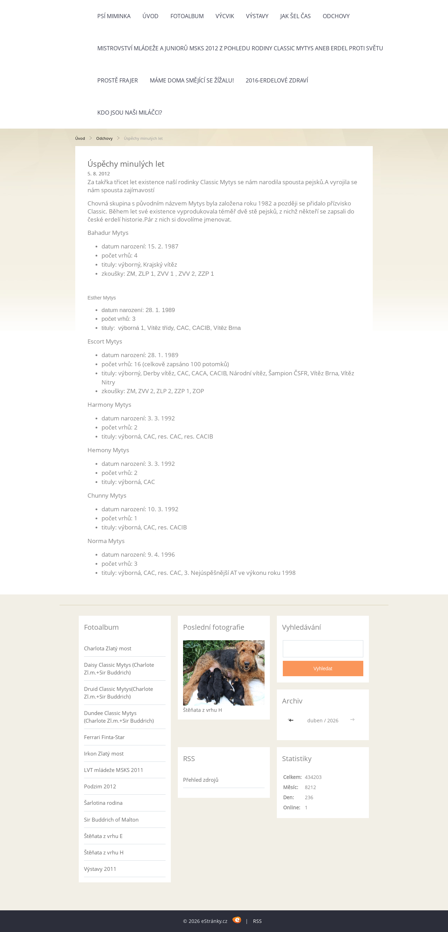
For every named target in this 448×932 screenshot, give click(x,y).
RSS (257, 921)
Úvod (150, 16)
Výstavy (257, 16)
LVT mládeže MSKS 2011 (114, 769)
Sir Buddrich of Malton (111, 819)
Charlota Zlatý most (107, 648)
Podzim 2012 (100, 786)
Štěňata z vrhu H (104, 852)
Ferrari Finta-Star (104, 737)
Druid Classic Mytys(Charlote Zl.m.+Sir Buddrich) (118, 692)
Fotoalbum (187, 16)
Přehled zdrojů (200, 779)
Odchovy (336, 16)
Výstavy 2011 (100, 868)
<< (292, 720)
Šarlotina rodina (103, 802)
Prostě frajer (117, 80)
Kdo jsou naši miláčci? (129, 112)
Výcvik (225, 16)
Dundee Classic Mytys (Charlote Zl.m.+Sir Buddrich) (119, 716)
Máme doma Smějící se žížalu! (192, 80)
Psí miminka (114, 16)
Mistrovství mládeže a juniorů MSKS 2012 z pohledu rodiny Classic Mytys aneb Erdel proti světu (240, 48)
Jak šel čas (295, 16)
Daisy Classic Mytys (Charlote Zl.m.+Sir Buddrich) (119, 668)
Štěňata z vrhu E (103, 835)
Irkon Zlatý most (104, 753)
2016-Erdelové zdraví (277, 80)
